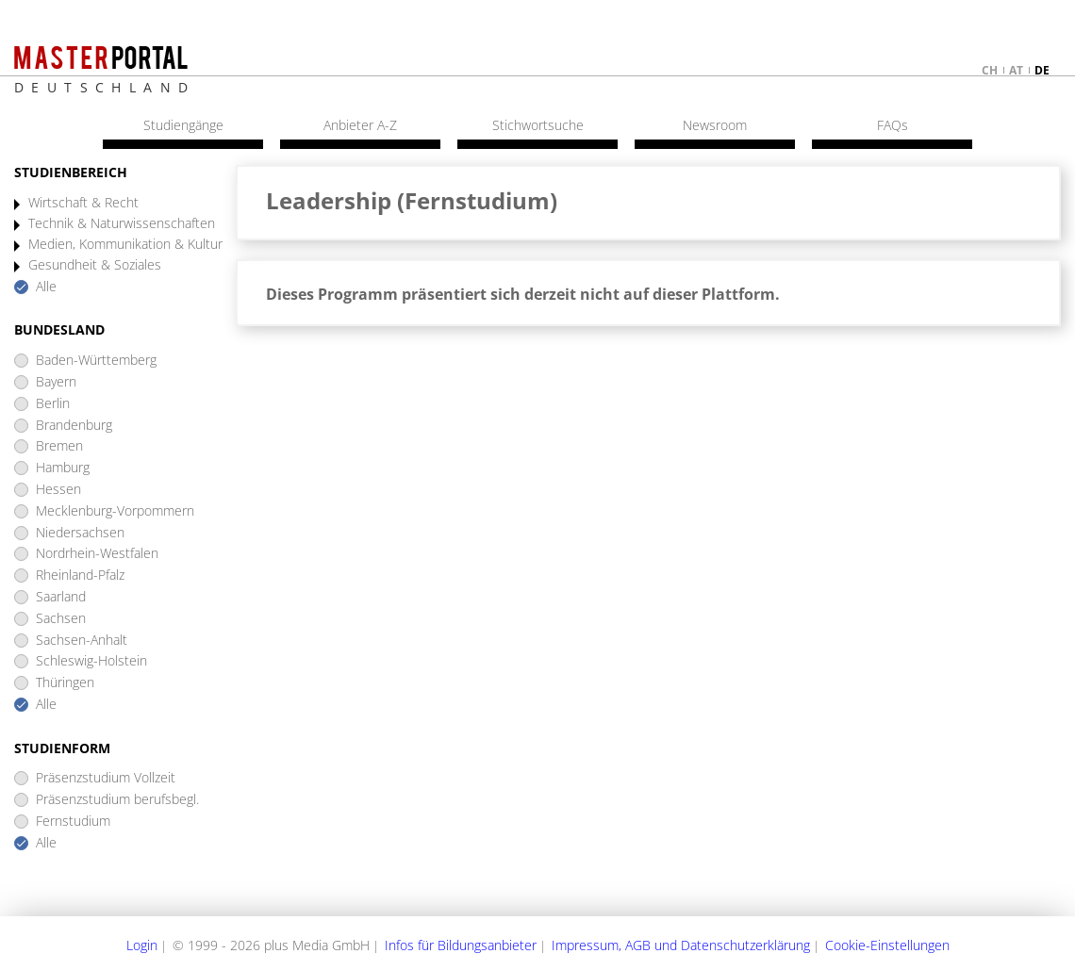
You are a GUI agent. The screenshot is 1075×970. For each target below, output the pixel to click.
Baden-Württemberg (96, 361)
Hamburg (63, 468)
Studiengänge (183, 125)
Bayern (56, 382)
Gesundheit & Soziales (94, 265)
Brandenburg (74, 426)
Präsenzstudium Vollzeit (105, 778)
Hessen (58, 490)
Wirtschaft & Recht (83, 203)
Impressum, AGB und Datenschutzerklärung (681, 945)
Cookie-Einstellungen (887, 945)
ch (990, 70)
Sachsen (61, 619)
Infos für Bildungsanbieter (461, 945)
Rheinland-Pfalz (80, 575)
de (1042, 70)
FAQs (892, 125)
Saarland (61, 597)
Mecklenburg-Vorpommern (115, 511)
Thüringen (65, 683)
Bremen (59, 446)
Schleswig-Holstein (91, 661)
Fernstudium (73, 822)
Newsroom (715, 125)
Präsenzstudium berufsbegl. (117, 800)
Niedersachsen (80, 533)
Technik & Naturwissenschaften (121, 224)
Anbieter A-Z (360, 125)
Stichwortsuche (538, 125)
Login (141, 945)
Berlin (53, 404)
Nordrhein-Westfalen (97, 554)
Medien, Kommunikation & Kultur (125, 245)
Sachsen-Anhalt (81, 641)
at (1016, 70)
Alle (46, 287)
